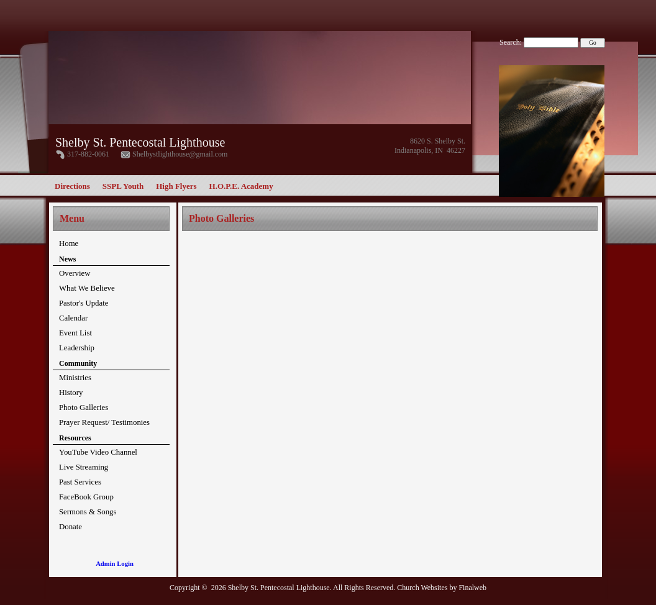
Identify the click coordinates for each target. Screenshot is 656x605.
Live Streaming (83, 467)
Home (68, 243)
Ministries (75, 377)
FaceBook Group (86, 497)
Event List (75, 333)
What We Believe (87, 288)
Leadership (76, 347)
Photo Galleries (83, 407)
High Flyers (176, 186)
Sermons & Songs (87, 511)
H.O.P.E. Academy (241, 186)
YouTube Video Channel (98, 452)
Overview (74, 273)
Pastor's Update (83, 303)
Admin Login (115, 563)
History (71, 392)
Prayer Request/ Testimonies (104, 422)
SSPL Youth (123, 186)
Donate (70, 526)
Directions (72, 186)
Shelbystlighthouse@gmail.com (179, 154)
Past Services (80, 482)
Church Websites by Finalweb (441, 587)
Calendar (73, 318)
